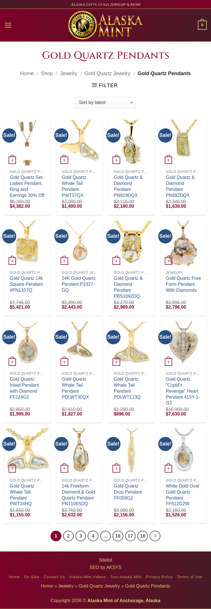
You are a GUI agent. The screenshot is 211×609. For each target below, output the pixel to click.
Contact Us (54, 577)
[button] (8, 25)
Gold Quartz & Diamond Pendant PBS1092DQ (128, 287)
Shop (47, 73)
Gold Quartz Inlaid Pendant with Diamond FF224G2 (24, 388)
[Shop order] (105, 102)
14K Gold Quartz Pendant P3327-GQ (79, 284)
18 (142, 536)
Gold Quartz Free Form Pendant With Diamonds (183, 284)
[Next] (155, 536)
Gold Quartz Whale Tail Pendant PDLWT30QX (75, 388)
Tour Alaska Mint (126, 577)
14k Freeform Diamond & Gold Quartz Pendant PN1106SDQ (78, 495)
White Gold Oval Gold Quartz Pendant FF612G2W (182, 495)
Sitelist (105, 560)
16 (117, 536)
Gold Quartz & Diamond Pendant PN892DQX (180, 186)
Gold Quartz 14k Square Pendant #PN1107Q (26, 284)
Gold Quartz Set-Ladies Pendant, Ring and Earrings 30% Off (27, 186)
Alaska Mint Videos (87, 577)
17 (130, 536)
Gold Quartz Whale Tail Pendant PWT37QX (74, 186)
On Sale (31, 577)
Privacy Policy (159, 577)
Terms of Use (189, 577)
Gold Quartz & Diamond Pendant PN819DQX (128, 186)
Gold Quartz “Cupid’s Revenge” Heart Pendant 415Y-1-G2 (183, 391)
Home (27, 73)
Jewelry (68, 73)
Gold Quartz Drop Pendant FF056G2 (128, 492)
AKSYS (113, 567)
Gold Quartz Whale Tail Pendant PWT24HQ (22, 495)
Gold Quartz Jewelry (107, 73)
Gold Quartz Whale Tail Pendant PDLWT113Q (127, 388)
